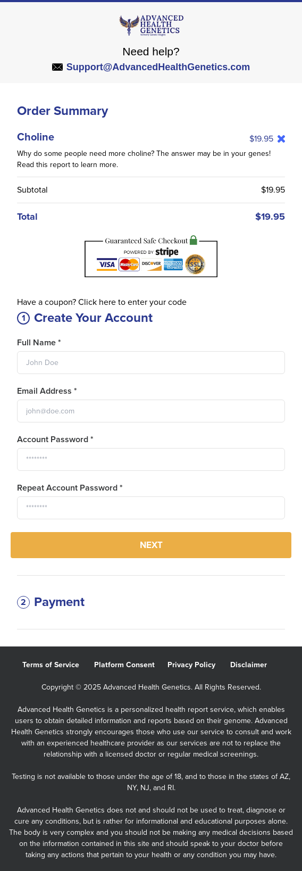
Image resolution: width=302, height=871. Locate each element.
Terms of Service (58, 664)
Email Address (47, 391)
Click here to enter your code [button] (132, 302)
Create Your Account (85, 318)
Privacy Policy (198, 664)
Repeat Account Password (70, 488)
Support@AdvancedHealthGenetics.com (151, 67)
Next (151, 545)
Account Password (55, 439)
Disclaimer (255, 664)
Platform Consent (130, 664)
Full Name (39, 342)
